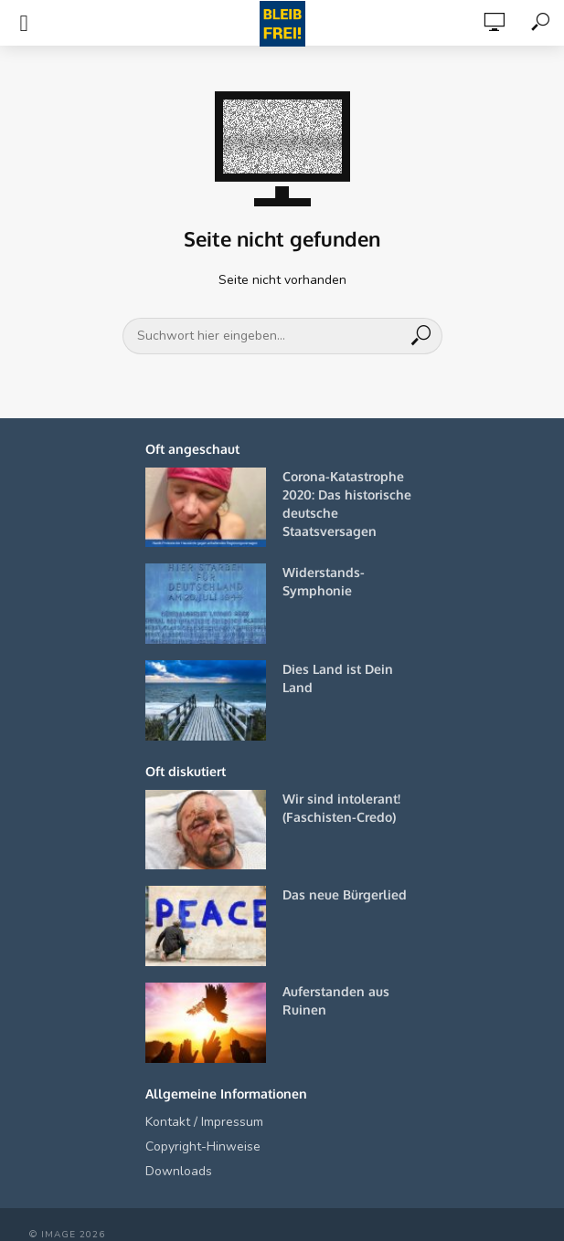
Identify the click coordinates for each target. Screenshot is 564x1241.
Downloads (178, 1171)
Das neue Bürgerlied (344, 894)
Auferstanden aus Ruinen (335, 1000)
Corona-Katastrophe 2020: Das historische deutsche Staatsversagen (346, 503)
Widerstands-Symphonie (323, 581)
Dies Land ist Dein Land (337, 678)
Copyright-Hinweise (203, 1146)
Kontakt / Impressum (204, 1122)
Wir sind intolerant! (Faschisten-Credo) (341, 808)
